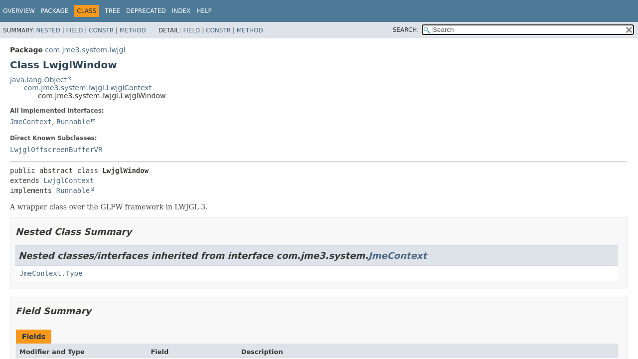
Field (74, 30)
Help (204, 10)
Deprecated (146, 10)
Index (181, 10)
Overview (19, 10)
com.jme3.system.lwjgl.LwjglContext (88, 88)
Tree (112, 10)
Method (133, 30)
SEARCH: (406, 29)
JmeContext (31, 122)
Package (54, 10)
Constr (101, 30)
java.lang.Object (38, 80)
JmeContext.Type (50, 273)
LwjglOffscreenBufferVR (56, 150)
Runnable (73, 122)
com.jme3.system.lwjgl (85, 50)
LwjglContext (68, 180)
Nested (48, 30)
